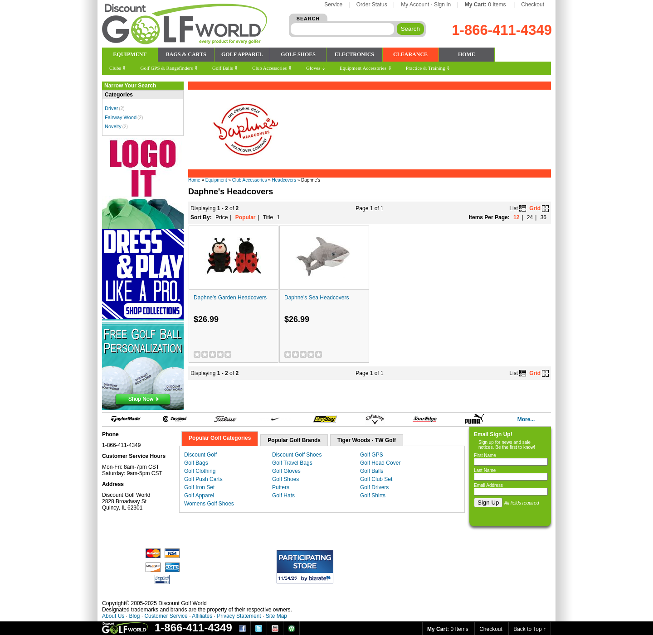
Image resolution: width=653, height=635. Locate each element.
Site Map (276, 616)
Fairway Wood (120, 117)
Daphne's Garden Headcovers (230, 297)
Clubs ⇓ (117, 68)
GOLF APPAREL (242, 54)
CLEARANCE (410, 54)
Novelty (113, 126)
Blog (134, 616)
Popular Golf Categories (220, 438)
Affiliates (202, 616)
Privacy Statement (239, 616)
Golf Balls (371, 471)
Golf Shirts (372, 495)
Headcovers (284, 180)
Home (194, 180)
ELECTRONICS (354, 54)
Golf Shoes (285, 479)
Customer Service (165, 616)
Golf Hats (283, 495)
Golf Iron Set (199, 487)
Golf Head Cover (380, 463)
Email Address (488, 485)
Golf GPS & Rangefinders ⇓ (169, 68)
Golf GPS (371, 455)
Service (333, 4)
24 (530, 217)
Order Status (371, 4)
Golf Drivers (374, 487)
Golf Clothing (199, 471)
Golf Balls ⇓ (225, 68)
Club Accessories (249, 180)
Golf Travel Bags (292, 463)
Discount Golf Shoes (297, 455)
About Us (113, 616)
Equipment (216, 180)
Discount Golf (200, 455)
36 (543, 217)
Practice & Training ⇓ (428, 68)
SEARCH (308, 18)
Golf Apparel (199, 495)
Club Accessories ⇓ (272, 68)
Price (221, 217)
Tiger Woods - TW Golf (366, 440)
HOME (466, 54)
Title (268, 217)
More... (526, 419)
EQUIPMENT (129, 54)
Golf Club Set (376, 479)
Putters (280, 487)
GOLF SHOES (298, 54)
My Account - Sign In (426, 4)
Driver (111, 108)
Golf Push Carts (203, 479)
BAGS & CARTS (186, 54)
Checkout (532, 4)
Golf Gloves (286, 471)
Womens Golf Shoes (209, 503)
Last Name (485, 470)
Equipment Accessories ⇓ (366, 68)
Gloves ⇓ (316, 68)
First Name (485, 455)
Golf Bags (196, 463)
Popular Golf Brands (294, 440)
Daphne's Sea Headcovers (316, 297)
